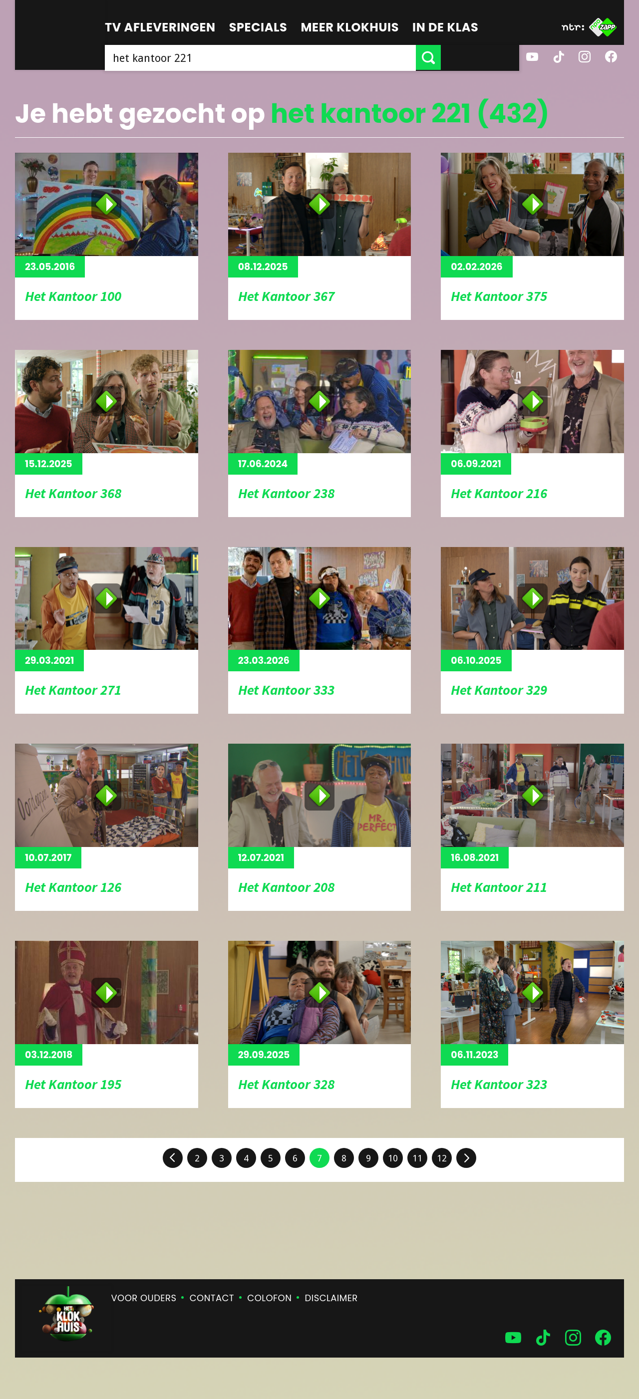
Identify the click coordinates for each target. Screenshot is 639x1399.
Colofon (269, 1298)
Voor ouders (144, 1298)
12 (442, 1158)
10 (393, 1158)
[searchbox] (299, 57)
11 (417, 1158)
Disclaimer (331, 1298)
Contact (212, 1298)
